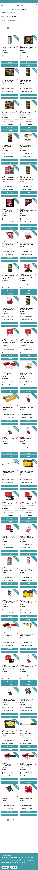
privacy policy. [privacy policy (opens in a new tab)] (18, 860)
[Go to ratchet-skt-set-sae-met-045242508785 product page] (10, 377)
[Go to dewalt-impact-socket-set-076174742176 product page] (10, 84)
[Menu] (2, 5)
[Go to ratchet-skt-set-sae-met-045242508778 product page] (10, 638)
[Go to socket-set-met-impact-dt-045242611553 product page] (10, 442)
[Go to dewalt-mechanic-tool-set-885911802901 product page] (10, 410)
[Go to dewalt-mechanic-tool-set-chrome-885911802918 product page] (28, 377)
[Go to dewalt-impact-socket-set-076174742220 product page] (10, 51)
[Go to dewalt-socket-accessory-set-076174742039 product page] (28, 149)
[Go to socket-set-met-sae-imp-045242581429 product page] (10, 507)
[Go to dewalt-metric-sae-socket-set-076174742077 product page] (28, 181)
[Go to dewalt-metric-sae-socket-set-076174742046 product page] (28, 312)
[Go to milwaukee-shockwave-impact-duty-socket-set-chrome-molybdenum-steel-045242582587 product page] (28, 279)
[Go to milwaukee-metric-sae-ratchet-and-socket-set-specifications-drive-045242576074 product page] (10, 181)
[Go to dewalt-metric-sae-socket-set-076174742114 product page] (28, 84)
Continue (5, 867)
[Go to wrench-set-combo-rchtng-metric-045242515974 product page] (28, 214)
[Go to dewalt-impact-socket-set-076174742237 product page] (10, 116)
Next (23, 28)
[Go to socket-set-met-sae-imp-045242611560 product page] (28, 442)
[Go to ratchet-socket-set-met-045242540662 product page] (10, 344)
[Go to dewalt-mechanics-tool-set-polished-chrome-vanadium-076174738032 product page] (28, 475)
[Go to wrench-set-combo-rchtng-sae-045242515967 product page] (10, 247)
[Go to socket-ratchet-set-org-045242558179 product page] (28, 540)
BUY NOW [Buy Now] (10, 65)
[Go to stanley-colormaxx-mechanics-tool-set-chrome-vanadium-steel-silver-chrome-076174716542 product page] (10, 735)
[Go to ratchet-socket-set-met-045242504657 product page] (10, 768)
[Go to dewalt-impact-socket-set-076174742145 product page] (10, 149)
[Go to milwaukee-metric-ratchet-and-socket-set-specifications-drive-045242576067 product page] (10, 572)
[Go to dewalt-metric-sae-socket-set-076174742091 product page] (28, 116)
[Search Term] (17, 12)
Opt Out (14, 867)
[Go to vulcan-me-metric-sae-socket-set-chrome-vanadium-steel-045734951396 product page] (10, 801)
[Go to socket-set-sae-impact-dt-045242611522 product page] (28, 670)
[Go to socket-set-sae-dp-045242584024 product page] (28, 507)
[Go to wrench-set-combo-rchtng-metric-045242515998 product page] (10, 605)
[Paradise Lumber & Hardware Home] (19, 6)
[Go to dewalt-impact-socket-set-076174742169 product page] (28, 638)
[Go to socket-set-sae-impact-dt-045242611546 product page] (28, 410)
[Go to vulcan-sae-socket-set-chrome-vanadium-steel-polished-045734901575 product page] (28, 703)
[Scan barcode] (36, 12)
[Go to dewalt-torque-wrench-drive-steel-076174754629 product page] (10, 475)
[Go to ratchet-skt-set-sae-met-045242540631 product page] (10, 214)
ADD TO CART (9, 62)
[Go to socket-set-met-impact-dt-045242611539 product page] (10, 703)
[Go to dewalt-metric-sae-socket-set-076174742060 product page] (10, 279)
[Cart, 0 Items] (35, 5)
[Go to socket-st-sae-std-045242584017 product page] (10, 670)
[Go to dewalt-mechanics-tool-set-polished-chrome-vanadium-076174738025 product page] (28, 605)
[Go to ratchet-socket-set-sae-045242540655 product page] (28, 344)
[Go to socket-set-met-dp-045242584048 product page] (10, 540)
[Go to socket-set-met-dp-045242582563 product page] (28, 801)
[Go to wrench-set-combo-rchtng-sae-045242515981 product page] (28, 572)
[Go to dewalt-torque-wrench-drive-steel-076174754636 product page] (28, 735)
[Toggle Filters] (36, 23)
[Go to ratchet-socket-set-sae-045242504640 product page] (28, 768)
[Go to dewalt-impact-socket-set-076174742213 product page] (28, 51)
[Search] (33, 12)
